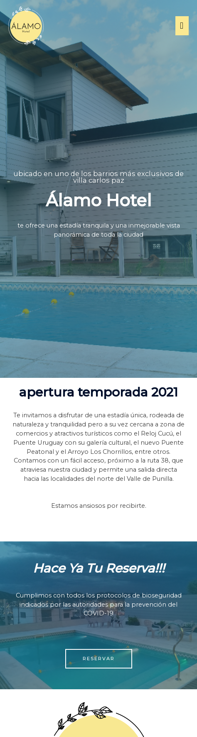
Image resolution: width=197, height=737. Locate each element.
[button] (98, 658)
